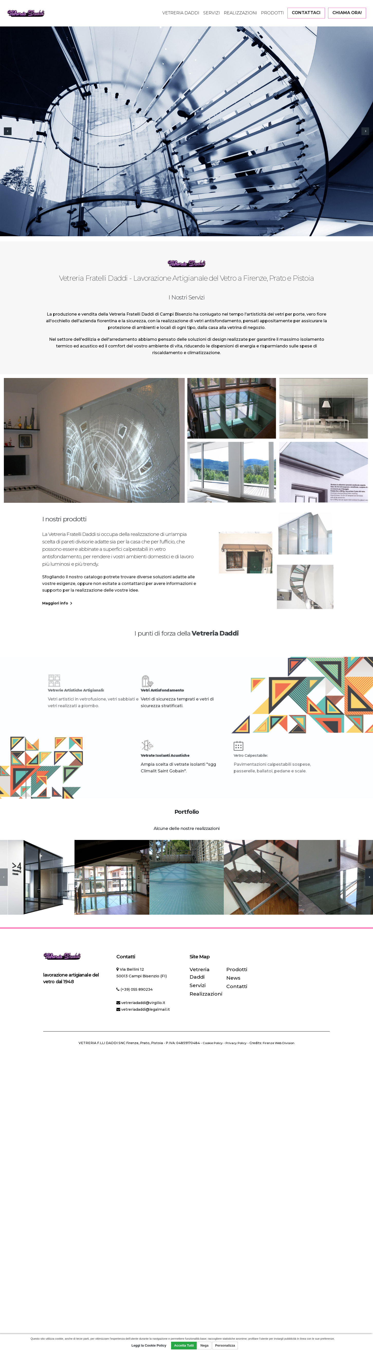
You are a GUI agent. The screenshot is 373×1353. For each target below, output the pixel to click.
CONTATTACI (306, 12)
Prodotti (272, 13)
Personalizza (225, 1345)
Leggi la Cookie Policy (149, 1345)
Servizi (211, 13)
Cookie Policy (210, 1043)
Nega (204, 1345)
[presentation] (8, 131)
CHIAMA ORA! (347, 12)
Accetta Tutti (184, 1345)
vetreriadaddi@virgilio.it (144, 1002)
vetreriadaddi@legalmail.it (147, 1009)
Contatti (233, 985)
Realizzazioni (240, 13)
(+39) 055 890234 (137, 989)
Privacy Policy (236, 1043)
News (231, 977)
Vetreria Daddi (180, 13)
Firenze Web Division (281, 1043)
